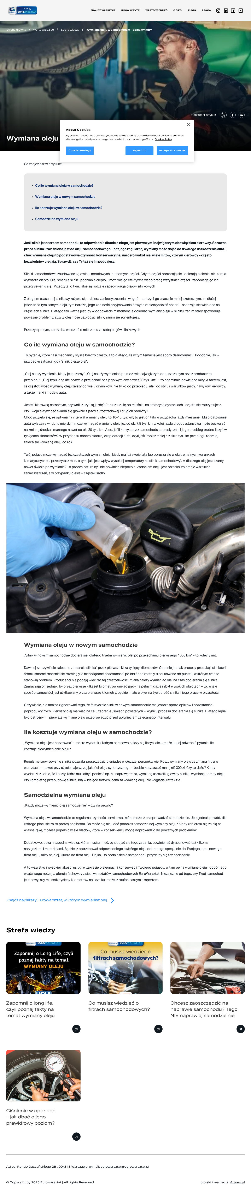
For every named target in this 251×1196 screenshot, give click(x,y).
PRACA (206, 10)
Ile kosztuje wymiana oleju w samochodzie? (68, 208)
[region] (127, 141)
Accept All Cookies (172, 150)
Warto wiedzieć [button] (156, 10)
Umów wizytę (130, 10)
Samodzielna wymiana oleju (57, 219)
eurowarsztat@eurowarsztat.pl (125, 1166)
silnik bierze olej (74, 361)
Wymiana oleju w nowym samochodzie (65, 197)
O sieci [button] (177, 10)
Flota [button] (192, 10)
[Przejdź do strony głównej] (22, 10)
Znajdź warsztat (103, 10)
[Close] (188, 124)
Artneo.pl (237, 1182)
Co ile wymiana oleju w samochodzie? (64, 185)
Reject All (139, 150)
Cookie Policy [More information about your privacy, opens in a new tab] (163, 139)
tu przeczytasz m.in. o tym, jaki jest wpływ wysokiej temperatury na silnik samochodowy (113, 461)
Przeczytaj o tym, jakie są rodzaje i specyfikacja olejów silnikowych (104, 286)
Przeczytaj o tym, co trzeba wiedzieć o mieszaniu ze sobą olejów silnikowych (82, 330)
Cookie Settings (80, 150)
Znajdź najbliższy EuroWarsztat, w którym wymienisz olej (62, 900)
